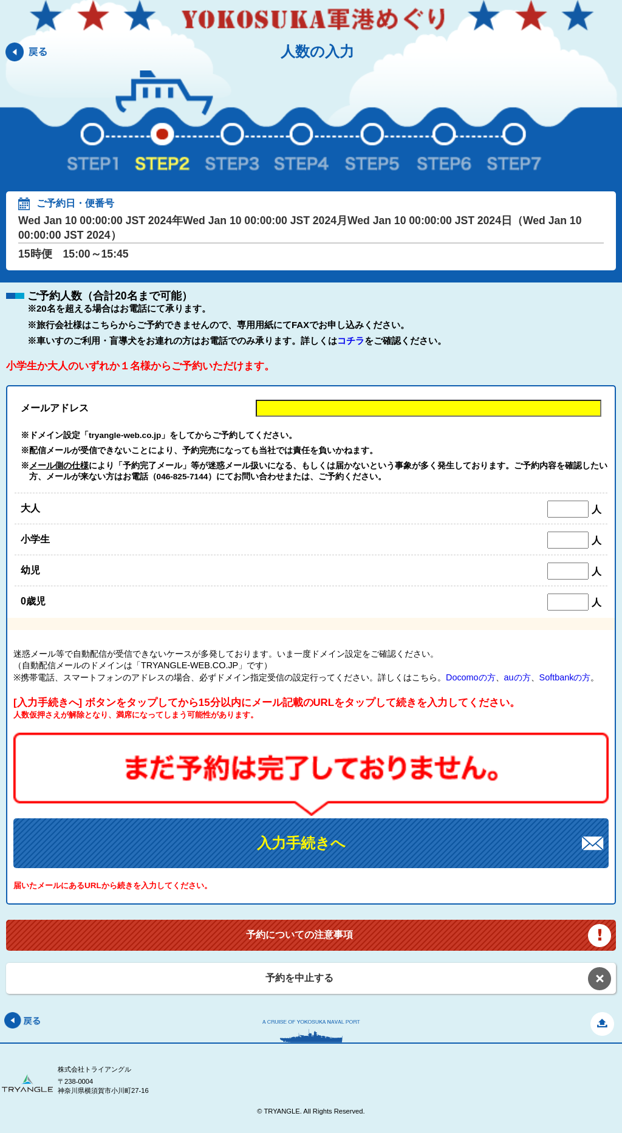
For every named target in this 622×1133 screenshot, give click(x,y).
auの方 (517, 677)
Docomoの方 (471, 677)
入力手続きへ (301, 843)
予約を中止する (299, 978)
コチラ (350, 340)
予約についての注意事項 (299, 934)
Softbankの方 (565, 677)
